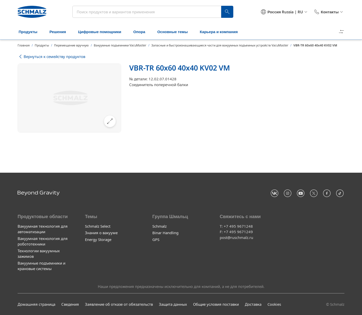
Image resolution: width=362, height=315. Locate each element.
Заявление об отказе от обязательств (119, 304)
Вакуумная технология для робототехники (43, 241)
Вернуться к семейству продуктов (51, 56)
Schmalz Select (97, 225)
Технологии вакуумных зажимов (39, 253)
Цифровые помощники (102, 32)
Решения (61, 32)
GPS (155, 239)
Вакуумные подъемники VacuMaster (120, 45)
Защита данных (173, 304)
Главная (24, 45)
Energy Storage (98, 239)
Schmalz (159, 225)
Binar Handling (165, 232)
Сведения (70, 304)
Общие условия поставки (216, 304)
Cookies (274, 304)
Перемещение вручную (71, 45)
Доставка (253, 304)
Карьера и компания (222, 32)
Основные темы (175, 32)
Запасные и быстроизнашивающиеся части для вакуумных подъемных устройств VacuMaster (219, 45)
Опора (142, 32)
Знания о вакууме (101, 232)
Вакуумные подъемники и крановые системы (41, 265)
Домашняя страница (36, 304)
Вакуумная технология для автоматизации (43, 228)
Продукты (31, 32)
